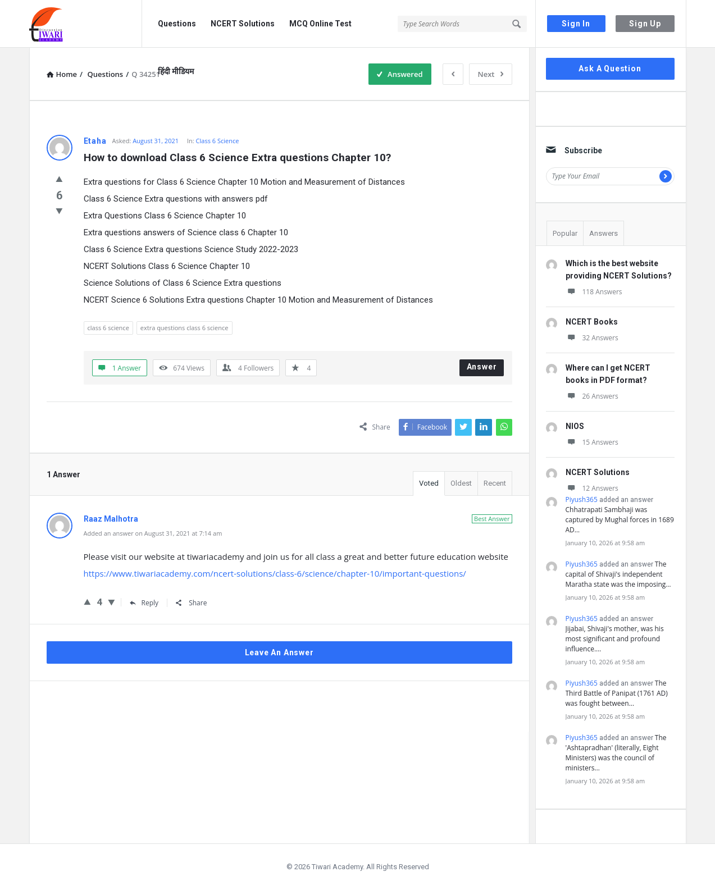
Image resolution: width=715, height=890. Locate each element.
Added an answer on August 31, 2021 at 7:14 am (153, 533)
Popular (565, 233)
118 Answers (594, 291)
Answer (482, 366)
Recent (495, 483)
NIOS (575, 426)
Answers (603, 233)
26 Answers (592, 396)
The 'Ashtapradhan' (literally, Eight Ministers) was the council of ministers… (616, 753)
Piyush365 (582, 499)
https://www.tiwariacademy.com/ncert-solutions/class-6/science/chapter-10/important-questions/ (275, 573)
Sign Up (645, 23)
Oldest (461, 483)
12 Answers (592, 488)
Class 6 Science (217, 140)
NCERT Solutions (243, 23)
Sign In (576, 23)
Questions (177, 23)
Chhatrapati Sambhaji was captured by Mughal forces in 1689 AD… (620, 520)
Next (490, 74)
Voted (429, 483)
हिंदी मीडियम (176, 71)
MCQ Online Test (320, 23)
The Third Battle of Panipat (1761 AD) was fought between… (617, 693)
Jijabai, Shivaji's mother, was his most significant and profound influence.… (615, 639)
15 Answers (592, 442)
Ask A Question (610, 68)
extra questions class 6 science (184, 327)
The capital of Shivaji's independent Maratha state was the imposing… (618, 574)
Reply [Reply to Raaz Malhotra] (144, 603)
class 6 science (108, 327)
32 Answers (592, 338)
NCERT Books (592, 321)
